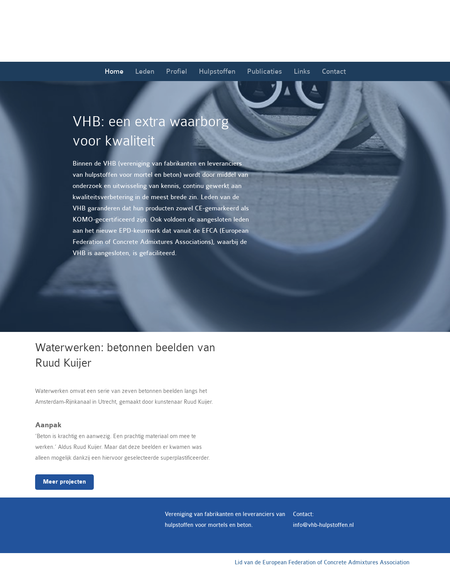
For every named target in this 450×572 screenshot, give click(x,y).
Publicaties (264, 71)
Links (302, 71)
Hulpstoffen (217, 71)
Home (114, 71)
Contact (334, 71)
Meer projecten (64, 482)
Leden (144, 71)
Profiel (176, 71)
